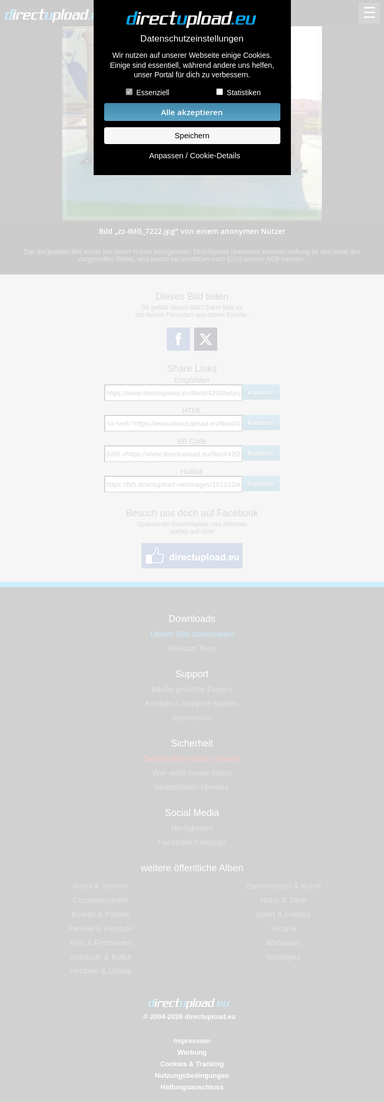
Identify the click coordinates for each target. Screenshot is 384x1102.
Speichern (192, 135)
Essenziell (152, 92)
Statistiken (244, 92)
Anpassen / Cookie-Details (194, 155)
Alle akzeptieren (192, 112)
